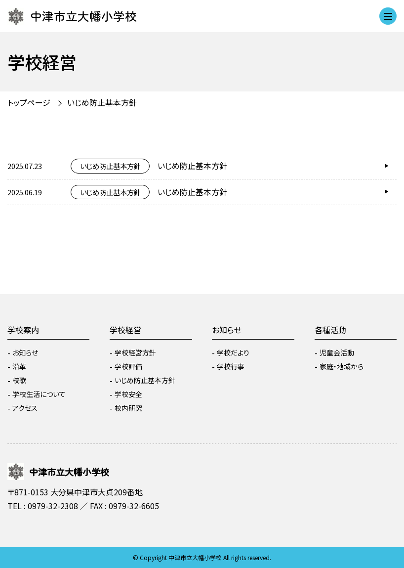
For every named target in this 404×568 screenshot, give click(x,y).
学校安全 (128, 394)
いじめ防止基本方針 (102, 102)
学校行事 (230, 366)
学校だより (233, 352)
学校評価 (128, 366)
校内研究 (128, 408)
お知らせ (25, 352)
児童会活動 (337, 352)
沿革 (19, 366)
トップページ (28, 102)
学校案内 (23, 330)
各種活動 (330, 330)
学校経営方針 (135, 352)
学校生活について (39, 394)
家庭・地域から (342, 366)
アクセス (25, 408)
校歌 (19, 380)
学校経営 (125, 330)
